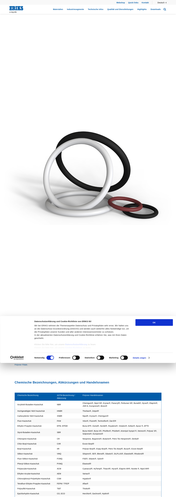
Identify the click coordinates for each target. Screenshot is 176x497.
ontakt (146, 3)
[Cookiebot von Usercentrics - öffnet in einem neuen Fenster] (17, 492)
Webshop (120, 3)
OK (154, 456)
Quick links (133, 3)
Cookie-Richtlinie (73, 481)
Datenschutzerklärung (76, 478)
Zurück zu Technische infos (27, 349)
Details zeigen (139, 492)
